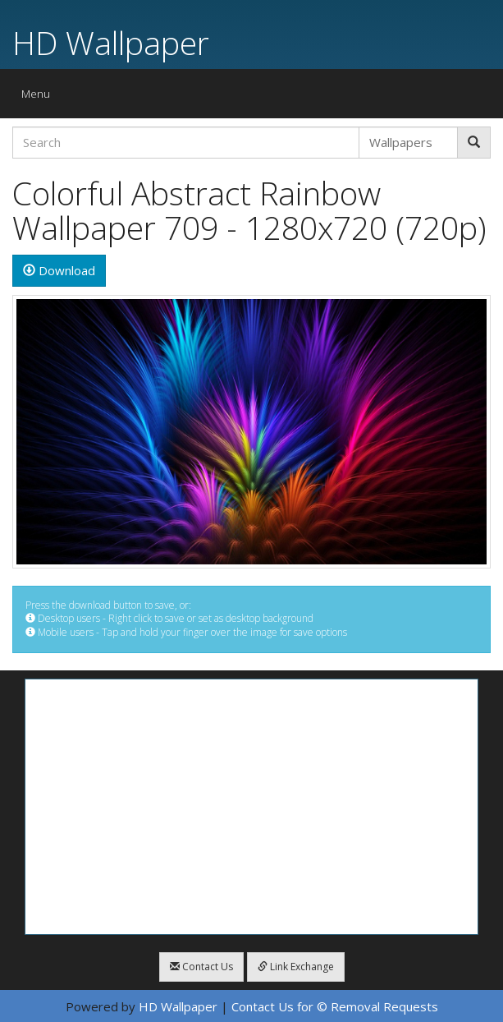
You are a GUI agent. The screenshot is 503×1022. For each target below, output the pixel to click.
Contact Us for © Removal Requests (334, 1006)
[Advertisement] (251, 807)
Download (59, 270)
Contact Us (201, 967)
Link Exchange (296, 967)
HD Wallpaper (110, 42)
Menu (40, 97)
